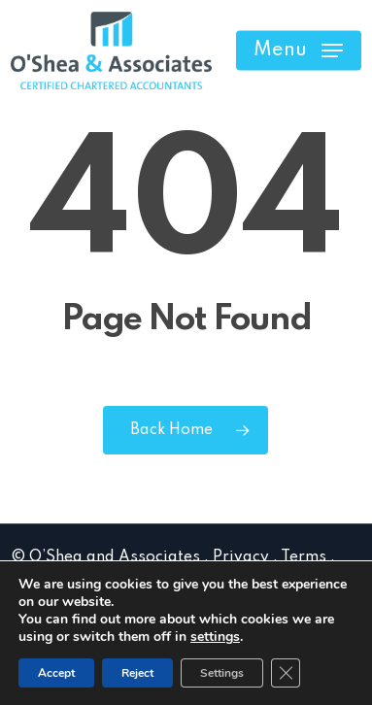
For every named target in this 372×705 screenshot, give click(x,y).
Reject (137, 673)
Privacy (241, 557)
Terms (303, 557)
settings (215, 637)
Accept (56, 673)
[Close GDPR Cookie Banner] (285, 673)
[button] (298, 50)
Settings (222, 673)
